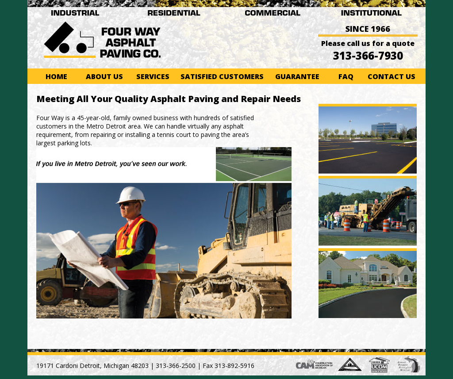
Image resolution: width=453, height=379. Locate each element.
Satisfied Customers (222, 76)
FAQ (345, 76)
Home (56, 76)
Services (152, 76)
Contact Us (391, 76)
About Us (104, 76)
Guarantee (297, 76)
